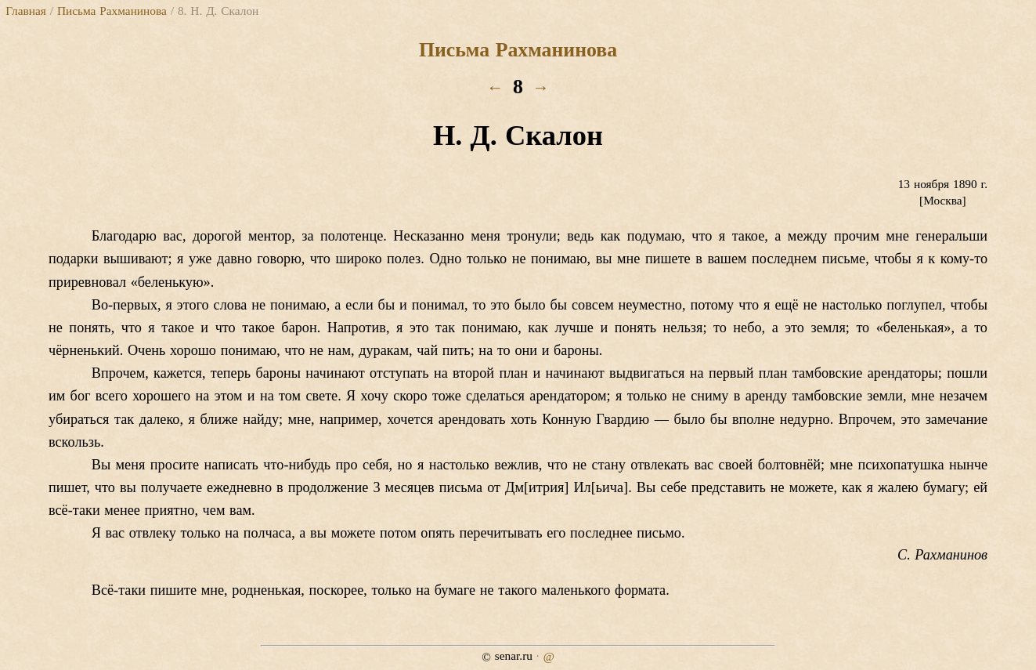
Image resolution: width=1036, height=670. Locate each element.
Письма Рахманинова (112, 10)
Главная (25, 10)
